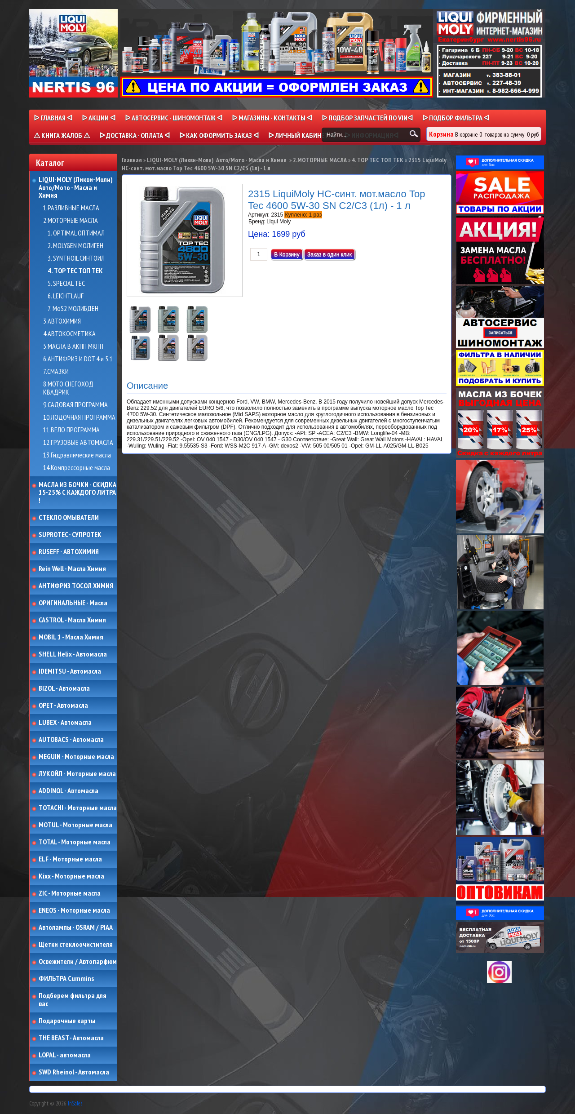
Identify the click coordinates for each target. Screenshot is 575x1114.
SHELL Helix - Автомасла (73, 654)
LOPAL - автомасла (65, 1055)
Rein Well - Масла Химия (72, 569)
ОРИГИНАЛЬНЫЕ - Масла (73, 603)
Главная (132, 160)
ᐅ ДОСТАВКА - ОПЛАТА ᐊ (134, 135)
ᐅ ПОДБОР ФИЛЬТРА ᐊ (455, 117)
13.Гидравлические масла (77, 455)
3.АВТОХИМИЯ (62, 321)
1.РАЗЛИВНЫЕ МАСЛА (71, 208)
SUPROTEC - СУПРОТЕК (70, 535)
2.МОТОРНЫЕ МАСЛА (70, 221)
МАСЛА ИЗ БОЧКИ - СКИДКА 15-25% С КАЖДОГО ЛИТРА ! (77, 493)
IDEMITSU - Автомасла (70, 671)
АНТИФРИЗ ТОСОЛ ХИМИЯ (76, 586)
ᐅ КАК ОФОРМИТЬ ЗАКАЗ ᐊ (219, 135)
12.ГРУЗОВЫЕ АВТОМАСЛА (78, 443)
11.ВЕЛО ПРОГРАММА (71, 430)
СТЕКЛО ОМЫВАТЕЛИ (69, 518)
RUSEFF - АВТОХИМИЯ (69, 552)
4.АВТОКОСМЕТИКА (69, 334)
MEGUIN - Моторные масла (76, 757)
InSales (75, 1103)
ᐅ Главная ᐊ (53, 117)
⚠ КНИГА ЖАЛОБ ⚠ (62, 135)
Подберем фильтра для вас (72, 999)
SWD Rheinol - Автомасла (74, 1072)
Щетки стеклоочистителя (76, 945)
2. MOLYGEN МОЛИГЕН (75, 246)
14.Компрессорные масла (76, 468)
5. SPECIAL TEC (66, 284)
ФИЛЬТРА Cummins (66, 979)
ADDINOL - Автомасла (68, 791)
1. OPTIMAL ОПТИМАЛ (76, 233)
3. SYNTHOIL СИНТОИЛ (76, 258)
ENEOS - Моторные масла (74, 910)
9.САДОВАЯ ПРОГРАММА (75, 405)
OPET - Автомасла (63, 705)
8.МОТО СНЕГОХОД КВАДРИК (68, 388)
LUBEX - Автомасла (65, 723)
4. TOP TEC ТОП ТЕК (75, 271)
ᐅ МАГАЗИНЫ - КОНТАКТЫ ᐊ (272, 117)
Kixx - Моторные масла (71, 876)
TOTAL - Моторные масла (75, 842)
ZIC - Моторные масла (70, 893)
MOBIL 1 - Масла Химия (71, 637)
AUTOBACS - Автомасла (71, 740)
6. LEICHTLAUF (66, 296)
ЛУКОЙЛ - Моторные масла (77, 774)
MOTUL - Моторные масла (75, 825)
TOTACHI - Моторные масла (78, 808)
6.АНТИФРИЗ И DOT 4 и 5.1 (78, 359)
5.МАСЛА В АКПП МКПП (73, 346)
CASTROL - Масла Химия (72, 620)
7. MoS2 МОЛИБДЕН (73, 309)
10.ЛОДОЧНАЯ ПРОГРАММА (79, 417)
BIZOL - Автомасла (64, 688)
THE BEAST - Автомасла (71, 1038)
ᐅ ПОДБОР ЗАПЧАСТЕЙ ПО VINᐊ (367, 117)
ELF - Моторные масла (70, 859)
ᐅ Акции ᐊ (98, 117)
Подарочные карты (67, 1021)
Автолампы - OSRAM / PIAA (76, 927)
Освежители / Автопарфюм (78, 962)
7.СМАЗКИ (56, 372)
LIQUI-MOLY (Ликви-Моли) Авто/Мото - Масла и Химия (76, 188)
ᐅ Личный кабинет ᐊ (301, 135)
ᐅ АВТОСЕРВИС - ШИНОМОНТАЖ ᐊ (173, 117)
